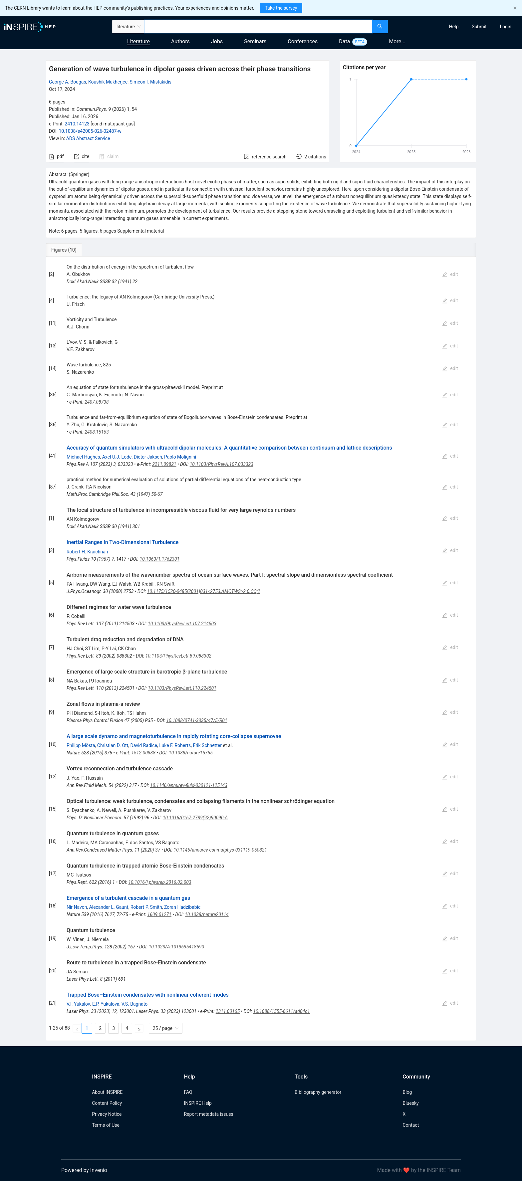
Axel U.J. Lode (117, 457)
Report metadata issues (208, 1114)
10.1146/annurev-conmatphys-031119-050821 (220, 850)
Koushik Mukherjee (108, 82)
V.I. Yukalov (78, 1004)
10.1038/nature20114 (207, 914)
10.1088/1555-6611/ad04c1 (281, 1011)
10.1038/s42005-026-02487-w (90, 131)
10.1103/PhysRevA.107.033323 (221, 464)
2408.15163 (97, 432)
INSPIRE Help (197, 1103)
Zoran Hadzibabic (182, 907)
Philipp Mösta (81, 745)
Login (505, 26)
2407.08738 (97, 402)
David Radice (143, 745)
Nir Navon (77, 907)
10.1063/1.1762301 (159, 559)
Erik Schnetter (207, 745)
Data (344, 41)
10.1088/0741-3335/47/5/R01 (196, 720)
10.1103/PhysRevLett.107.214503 (182, 623)
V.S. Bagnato (135, 1004)
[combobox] (258, 26)
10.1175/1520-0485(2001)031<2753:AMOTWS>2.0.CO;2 (203, 591)
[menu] (455, 26)
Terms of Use (106, 1125)
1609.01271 (159, 914)
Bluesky (410, 1103)
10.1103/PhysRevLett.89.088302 (178, 656)
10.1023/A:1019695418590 (176, 946)
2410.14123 (77, 123)
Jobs (217, 41)
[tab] (68, 250)
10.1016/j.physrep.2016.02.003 (159, 882)
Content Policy (107, 1103)
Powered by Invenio (84, 1170)
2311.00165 (228, 1011)
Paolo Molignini (180, 457)
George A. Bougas (67, 82)
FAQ (188, 1092)
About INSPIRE (107, 1092)
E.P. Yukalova (106, 1004)
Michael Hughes (83, 457)
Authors (180, 41)
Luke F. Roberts (175, 745)
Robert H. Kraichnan (87, 551)
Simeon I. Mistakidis (150, 82)
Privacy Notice (107, 1114)
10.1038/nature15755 (191, 752)
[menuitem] (454, 26)
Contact (410, 1125)
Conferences (303, 41)
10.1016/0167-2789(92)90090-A (195, 817)
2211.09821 (164, 464)
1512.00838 (143, 752)
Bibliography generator (318, 1092)
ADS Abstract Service (88, 138)
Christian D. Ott (112, 745)
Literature (138, 41)
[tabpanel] (261, 649)
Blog (407, 1092)
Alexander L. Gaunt (109, 907)
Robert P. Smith (146, 907)
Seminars (255, 41)
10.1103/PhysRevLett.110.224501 (182, 688)
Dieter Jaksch (148, 457)
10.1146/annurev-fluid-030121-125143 (188, 785)
